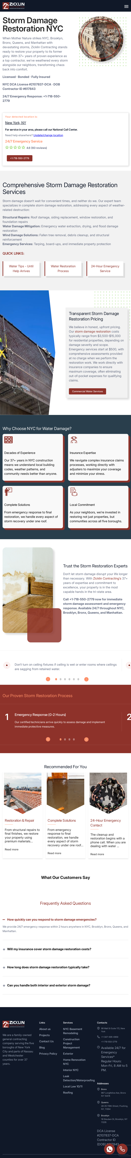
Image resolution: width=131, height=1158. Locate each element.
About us (44, 1018)
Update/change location (48, 135)
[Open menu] (126, 6)
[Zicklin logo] (13, 5)
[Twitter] (21, 1151)
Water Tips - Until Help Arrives (21, 268)
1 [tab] (56, 679)
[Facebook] (13, 1151)
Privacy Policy (48, 1043)
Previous (48, 679)
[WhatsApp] (5, 1151)
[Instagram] (29, 1151)
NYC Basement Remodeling (72, 1020)
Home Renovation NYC (74, 1051)
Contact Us (46, 1030)
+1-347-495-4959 (109, 1026)
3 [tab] (65, 679)
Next (86, 679)
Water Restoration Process (63, 268)
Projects (44, 1024)
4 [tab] (69, 679)
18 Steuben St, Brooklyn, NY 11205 (114, 1110)
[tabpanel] (64, 665)
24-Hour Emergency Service (105, 268)
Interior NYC (71, 1059)
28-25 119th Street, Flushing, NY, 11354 (114, 1097)
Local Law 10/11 (72, 1075)
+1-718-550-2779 (19, 158)
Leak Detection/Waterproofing (79, 1067)
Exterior (68, 1043)
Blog (42, 1036)
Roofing (68, 1081)
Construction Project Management (71, 1032)
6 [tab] (78, 679)
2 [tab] (60, 679)
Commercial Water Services (87, 391)
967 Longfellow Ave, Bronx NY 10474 (113, 1083)
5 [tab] (74, 679)
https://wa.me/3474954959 (109, 1149)
